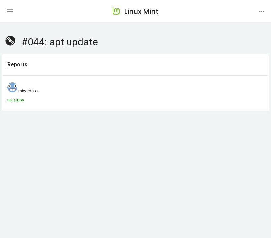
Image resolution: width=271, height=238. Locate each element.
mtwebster (28, 90)
